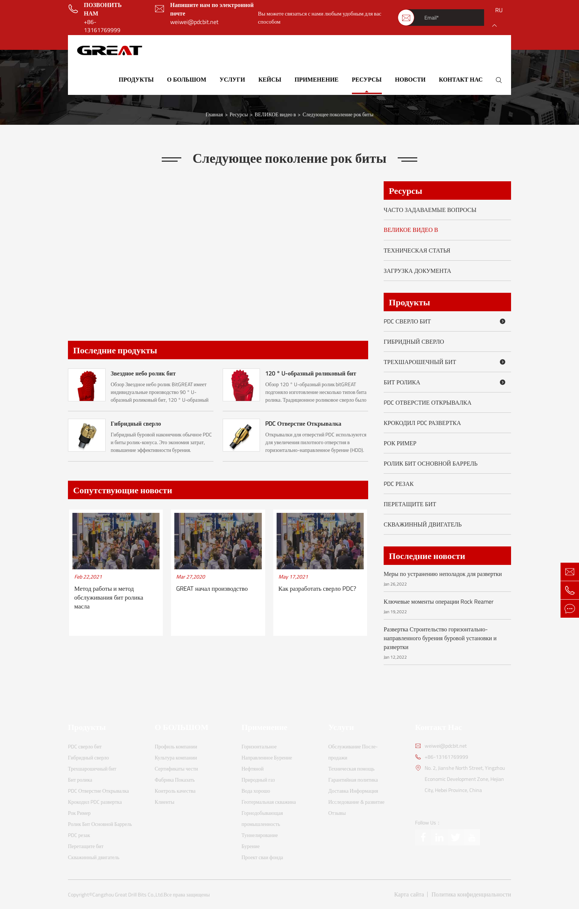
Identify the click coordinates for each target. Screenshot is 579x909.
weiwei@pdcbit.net (194, 22)
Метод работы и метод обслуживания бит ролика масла (108, 597)
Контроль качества (175, 791)
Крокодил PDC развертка (422, 422)
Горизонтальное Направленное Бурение (266, 751)
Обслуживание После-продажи (353, 751)
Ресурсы (367, 79)
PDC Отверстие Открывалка (303, 423)
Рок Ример (400, 443)
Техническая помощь (351, 768)
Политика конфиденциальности (471, 894)
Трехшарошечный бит (446, 361)
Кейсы (269, 79)
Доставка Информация (353, 791)
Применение (317, 79)
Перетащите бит (410, 504)
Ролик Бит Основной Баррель (430, 463)
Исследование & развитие (356, 802)
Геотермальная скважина (268, 802)
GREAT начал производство (212, 588)
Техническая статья (417, 250)
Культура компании (176, 757)
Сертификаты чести (176, 768)
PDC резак (399, 483)
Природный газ (258, 779)
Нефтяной (252, 768)
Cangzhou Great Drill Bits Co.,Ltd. (128, 894)
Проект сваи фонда (262, 857)
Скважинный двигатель (423, 524)
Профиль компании (176, 746)
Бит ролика (446, 382)
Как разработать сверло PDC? (317, 588)
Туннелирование (259, 835)
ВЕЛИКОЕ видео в (275, 114)
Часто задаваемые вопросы (430, 209)
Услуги (232, 79)
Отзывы (337, 813)
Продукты (136, 79)
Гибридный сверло (136, 423)
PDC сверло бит (446, 321)
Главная (214, 114)
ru (499, 10)
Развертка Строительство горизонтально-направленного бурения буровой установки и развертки (440, 638)
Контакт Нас (461, 79)
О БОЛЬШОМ (186, 79)
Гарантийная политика (353, 779)
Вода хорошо (255, 791)
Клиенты (164, 802)
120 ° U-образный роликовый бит (310, 373)
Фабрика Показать (175, 779)
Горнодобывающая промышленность (262, 818)
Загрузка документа (417, 270)
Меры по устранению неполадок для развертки (443, 573)
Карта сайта (409, 894)
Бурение (250, 846)
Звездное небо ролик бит (143, 373)
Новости (410, 79)
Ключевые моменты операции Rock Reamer (439, 601)
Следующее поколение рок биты (337, 114)
